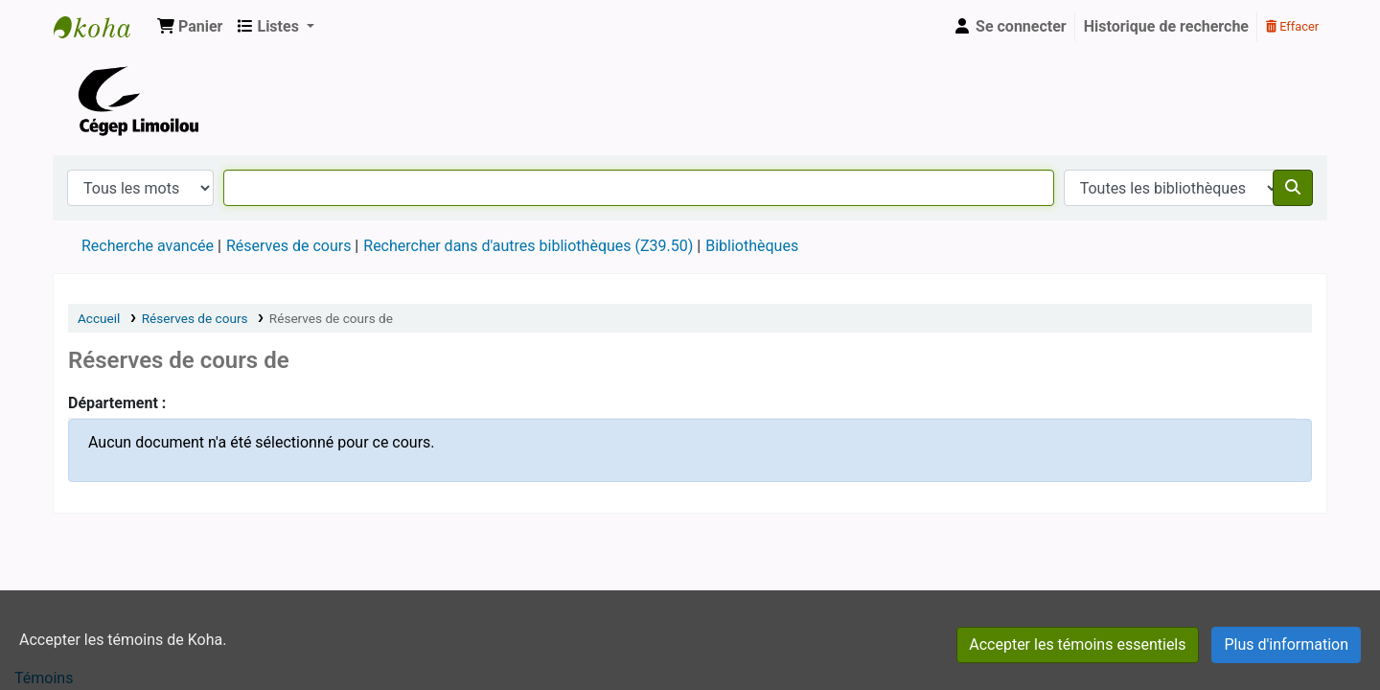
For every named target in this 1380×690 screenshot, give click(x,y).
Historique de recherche (1166, 26)
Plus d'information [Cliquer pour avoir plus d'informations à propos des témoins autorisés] (1286, 644)
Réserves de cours (288, 246)
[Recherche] (1293, 188)
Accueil (99, 318)
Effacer (1292, 26)
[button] (190, 27)
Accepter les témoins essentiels (1077, 644)
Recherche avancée (147, 246)
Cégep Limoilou (102, 27)
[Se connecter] (1009, 27)
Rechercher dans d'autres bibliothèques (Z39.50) (528, 246)
